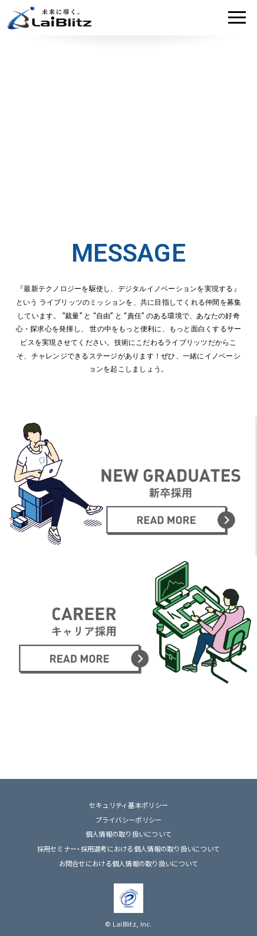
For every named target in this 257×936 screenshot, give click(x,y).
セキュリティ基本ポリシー (128, 805)
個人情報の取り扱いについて (128, 834)
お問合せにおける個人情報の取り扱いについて (129, 864)
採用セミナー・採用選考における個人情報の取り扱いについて (128, 849)
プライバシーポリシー (128, 820)
